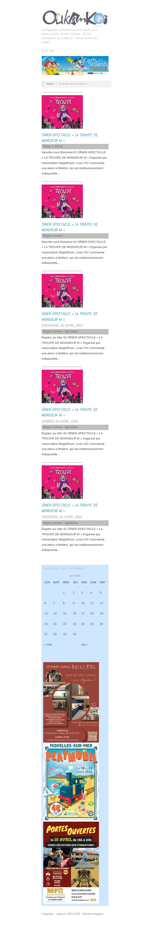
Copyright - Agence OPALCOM (61, 913)
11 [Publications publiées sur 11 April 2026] (92, 603)
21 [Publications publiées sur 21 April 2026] (55, 624)
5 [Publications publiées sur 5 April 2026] (101, 592)
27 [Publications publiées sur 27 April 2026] (46, 634)
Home (50, 83)
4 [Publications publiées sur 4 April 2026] (91, 592)
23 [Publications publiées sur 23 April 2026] (74, 624)
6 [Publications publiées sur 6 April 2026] (45, 603)
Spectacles (71, 331)
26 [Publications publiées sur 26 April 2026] (101, 624)
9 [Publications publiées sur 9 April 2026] (74, 603)
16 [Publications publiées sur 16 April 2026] (74, 613)
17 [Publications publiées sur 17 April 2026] (82, 613)
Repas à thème (53, 146)
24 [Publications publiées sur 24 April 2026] (82, 624)
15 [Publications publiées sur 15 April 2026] (64, 613)
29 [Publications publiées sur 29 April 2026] (64, 634)
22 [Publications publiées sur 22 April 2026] (64, 624)
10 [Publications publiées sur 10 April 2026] (82, 603)
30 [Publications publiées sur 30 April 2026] (74, 634)
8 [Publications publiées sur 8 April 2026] (64, 603)
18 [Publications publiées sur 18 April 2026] (92, 613)
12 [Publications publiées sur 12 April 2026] (101, 603)
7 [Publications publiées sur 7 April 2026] (54, 603)
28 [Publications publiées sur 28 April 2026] (55, 634)
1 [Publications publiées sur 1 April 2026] (64, 592)
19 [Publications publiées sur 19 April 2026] (101, 613)
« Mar (48, 644)
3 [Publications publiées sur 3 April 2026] (82, 592)
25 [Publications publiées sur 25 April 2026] (92, 624)
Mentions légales (92, 913)
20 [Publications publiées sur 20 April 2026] (46, 624)
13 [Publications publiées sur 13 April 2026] (46, 613)
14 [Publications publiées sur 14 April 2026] (55, 613)
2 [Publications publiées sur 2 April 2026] (74, 592)
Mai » (84, 644)
